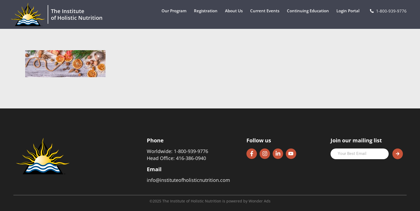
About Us (235, 11)
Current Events (266, 11)
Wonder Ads (260, 201)
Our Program (175, 11)
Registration (207, 11)
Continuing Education (309, 11)
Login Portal (349, 11)
